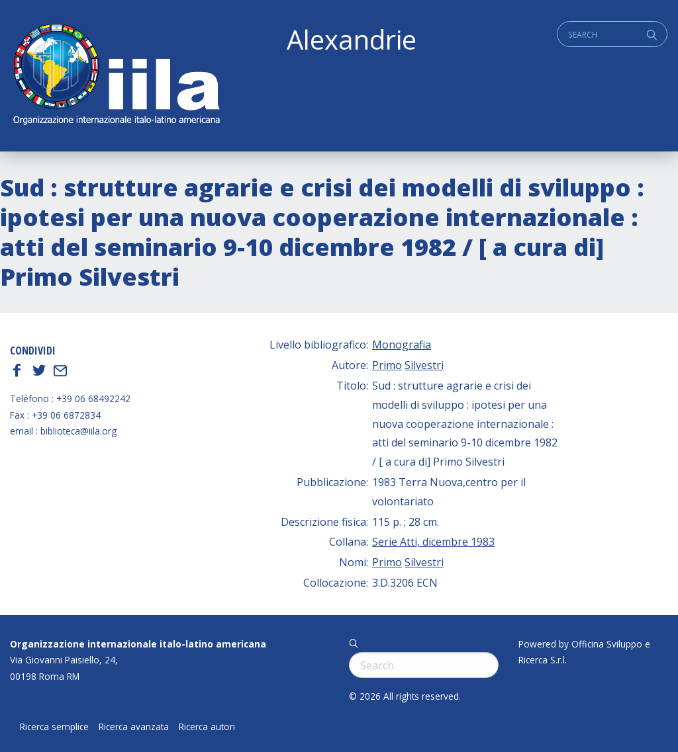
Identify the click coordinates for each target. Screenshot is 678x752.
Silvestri (424, 365)
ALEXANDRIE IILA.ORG (116, 75)
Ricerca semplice (54, 726)
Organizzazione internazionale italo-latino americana (138, 644)
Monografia (401, 344)
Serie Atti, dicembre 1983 (433, 541)
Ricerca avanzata (134, 726)
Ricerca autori (207, 726)
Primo (387, 365)
